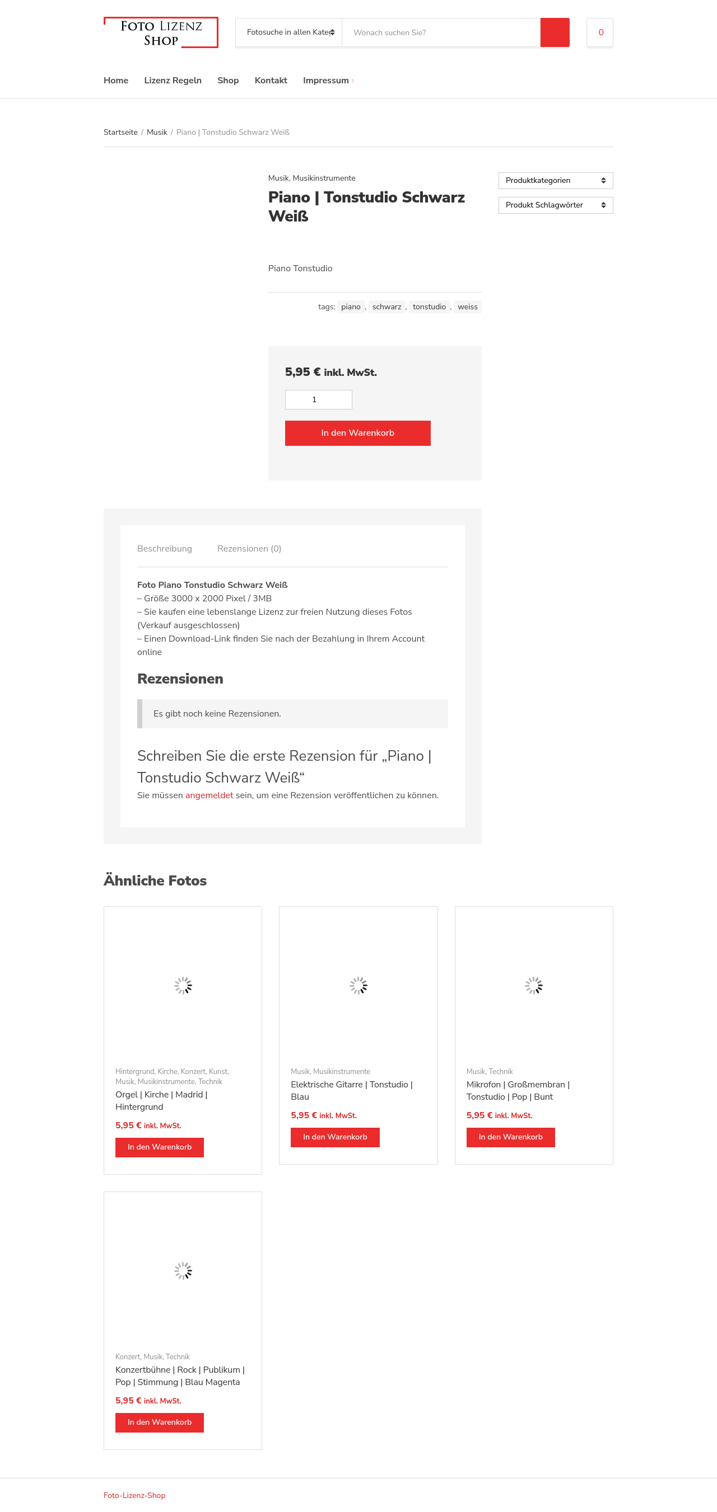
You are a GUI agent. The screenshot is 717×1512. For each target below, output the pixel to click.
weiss (468, 307)
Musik (157, 132)
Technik (210, 1082)
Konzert (193, 1072)
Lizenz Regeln (173, 80)
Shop (228, 80)
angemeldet (209, 795)
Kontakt (271, 80)
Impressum (326, 80)
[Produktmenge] (318, 399)
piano (351, 307)
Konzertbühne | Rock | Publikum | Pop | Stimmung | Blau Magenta (180, 1376)
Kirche (167, 1072)
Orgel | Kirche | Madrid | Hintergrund (161, 1101)
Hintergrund (134, 1072)
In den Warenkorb (357, 433)
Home (116, 80)
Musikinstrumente (324, 178)
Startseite (121, 132)
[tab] (164, 548)
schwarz (387, 307)
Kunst (218, 1072)
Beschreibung (164, 549)
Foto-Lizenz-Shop (135, 1495)
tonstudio (429, 307)
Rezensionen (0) (249, 549)
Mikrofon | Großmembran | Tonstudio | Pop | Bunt (518, 1090)
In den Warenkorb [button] (160, 1147)
